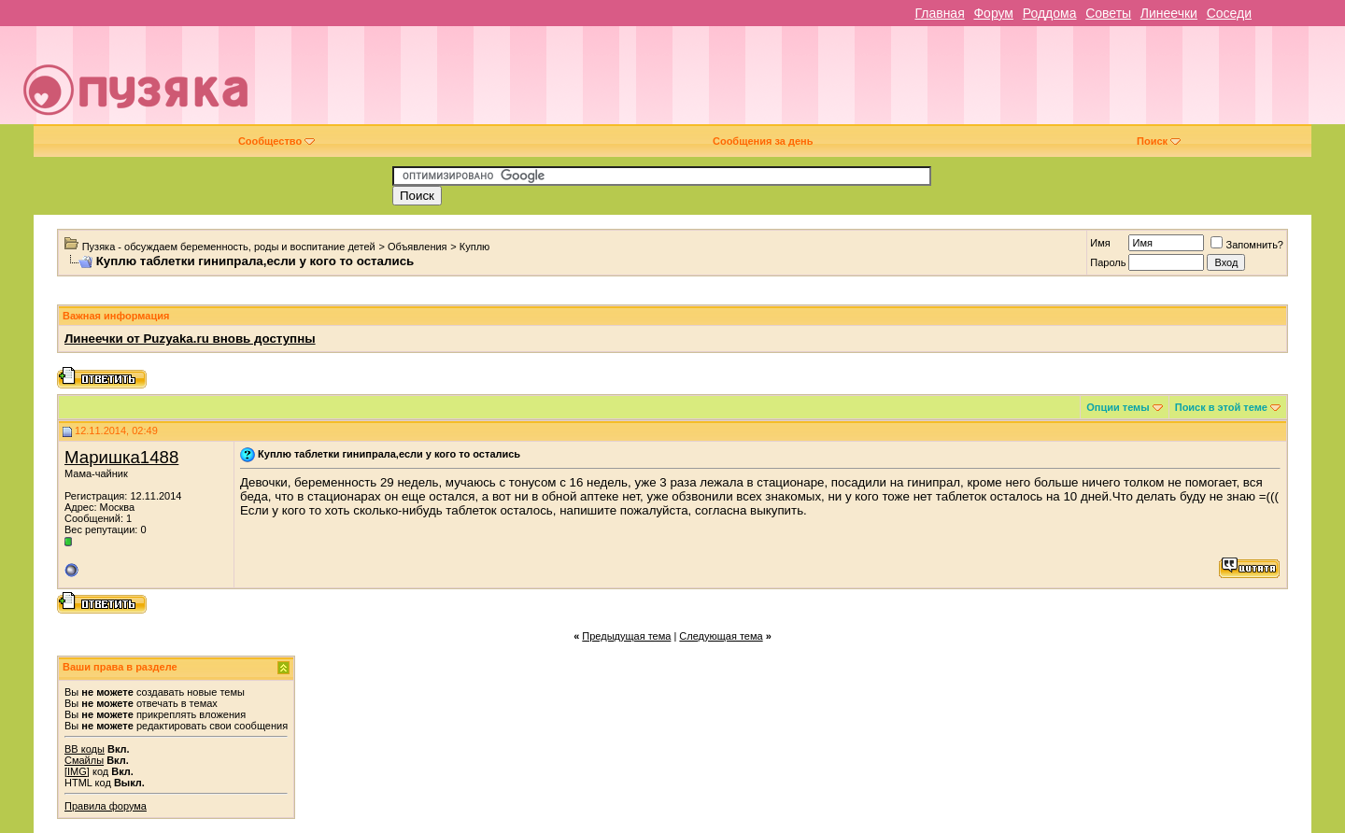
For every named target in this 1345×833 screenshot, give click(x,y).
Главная (939, 13)
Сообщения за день (763, 141)
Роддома (1050, 13)
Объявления (417, 246)
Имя (1100, 242)
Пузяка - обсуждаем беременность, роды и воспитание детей (228, 246)
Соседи (1229, 13)
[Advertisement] (804, 82)
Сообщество (276, 141)
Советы (1108, 13)
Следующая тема (720, 636)
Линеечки (1168, 13)
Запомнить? (1246, 244)
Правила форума (105, 806)
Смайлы (84, 760)
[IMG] (77, 771)
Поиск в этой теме (1221, 407)
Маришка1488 (121, 457)
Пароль (1108, 262)
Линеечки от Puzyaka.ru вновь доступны (190, 339)
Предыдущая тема (626, 636)
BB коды (84, 749)
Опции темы (1117, 407)
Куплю (475, 246)
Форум (993, 13)
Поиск (1159, 141)
